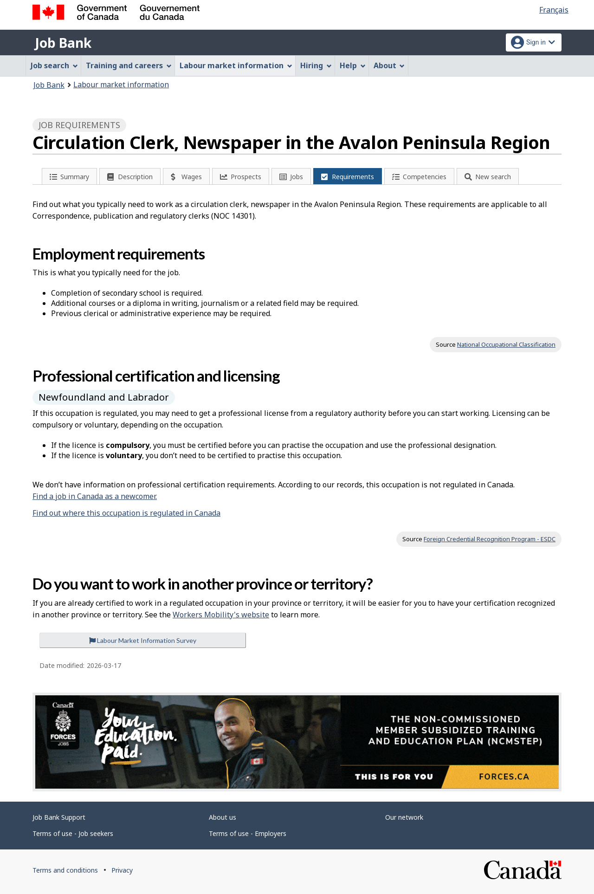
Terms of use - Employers (247, 833)
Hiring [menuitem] (316, 65)
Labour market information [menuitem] (236, 65)
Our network (404, 817)
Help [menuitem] (353, 65)
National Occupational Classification (506, 344)
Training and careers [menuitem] (129, 65)
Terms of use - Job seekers (72, 833)
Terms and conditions (65, 870)
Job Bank (63, 43)
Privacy (122, 870)
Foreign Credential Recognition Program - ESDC (489, 539)
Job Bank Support (58, 817)
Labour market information (121, 84)
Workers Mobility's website (221, 614)
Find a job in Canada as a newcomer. (94, 496)
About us (222, 817)
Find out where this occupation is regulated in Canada (126, 513)
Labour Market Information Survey (142, 640)
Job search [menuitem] (54, 65)
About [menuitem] (389, 65)
